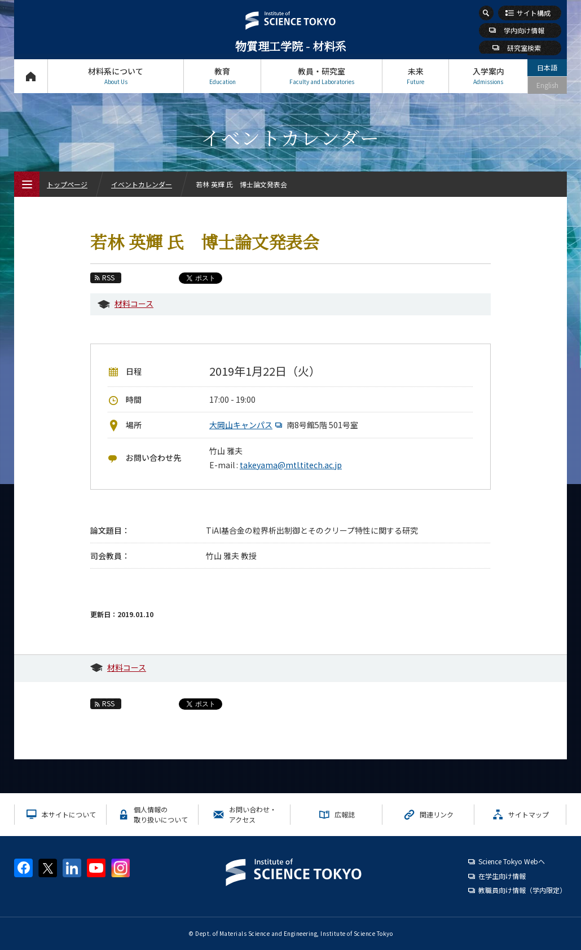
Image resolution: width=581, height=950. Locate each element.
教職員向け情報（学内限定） (522, 890)
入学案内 (488, 75)
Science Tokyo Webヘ (511, 861)
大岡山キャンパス (247, 424)
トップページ (30, 75)
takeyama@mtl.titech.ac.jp (291, 464)
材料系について (115, 75)
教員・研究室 (321, 75)
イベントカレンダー (141, 184)
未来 (415, 75)
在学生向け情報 (502, 876)
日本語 (547, 67)
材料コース (134, 303)
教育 (222, 75)
